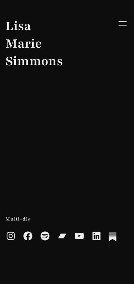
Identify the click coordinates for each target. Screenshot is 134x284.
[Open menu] (121, 23)
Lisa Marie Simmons (9, 43)
